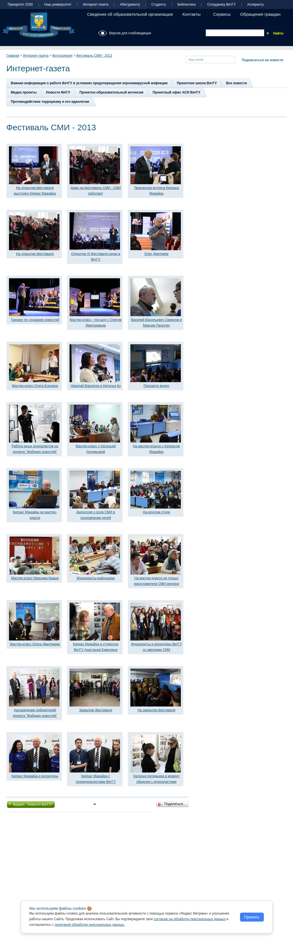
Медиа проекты (24, 92)
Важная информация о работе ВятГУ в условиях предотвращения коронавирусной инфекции (89, 83)
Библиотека (186, 4)
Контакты (192, 14)
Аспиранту (255, 4)
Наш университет (57, 4)
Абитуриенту (130, 4)
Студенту (158, 4)
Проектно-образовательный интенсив (111, 92)
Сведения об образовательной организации (130, 14)
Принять (252, 917)
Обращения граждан (260, 14)
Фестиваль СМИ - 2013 (94, 56)
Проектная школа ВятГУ (197, 83)
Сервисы (221, 14)
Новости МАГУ (58, 92)
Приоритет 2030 (20, 4)
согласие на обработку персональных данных (190, 919)
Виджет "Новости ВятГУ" (31, 804)
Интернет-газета (96, 4)
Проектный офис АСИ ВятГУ (176, 92)
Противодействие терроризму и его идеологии (50, 102)
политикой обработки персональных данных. (90, 925)
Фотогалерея (62, 56)
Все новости (236, 83)
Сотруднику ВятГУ (221, 4)
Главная (12, 56)
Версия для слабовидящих (130, 33)
